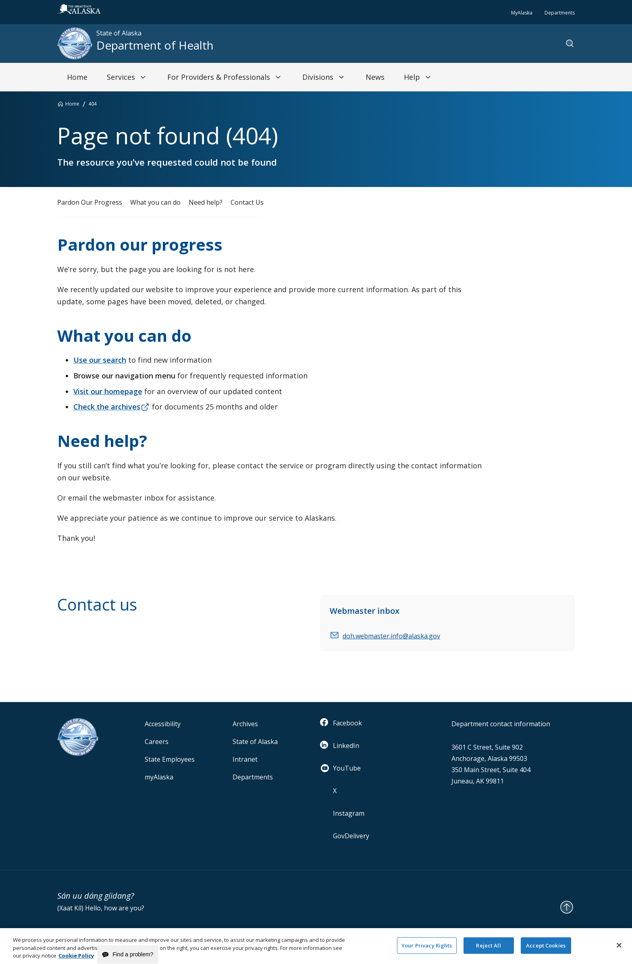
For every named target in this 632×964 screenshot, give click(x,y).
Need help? (205, 202)
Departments (560, 12)
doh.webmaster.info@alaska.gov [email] (391, 636)
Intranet (245, 759)
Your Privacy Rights (426, 949)
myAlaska (159, 777)
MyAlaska (521, 12)
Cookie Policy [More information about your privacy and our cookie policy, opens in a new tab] (76, 959)
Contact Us (247, 202)
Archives (245, 723)
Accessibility (163, 723)
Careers (156, 741)
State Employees (170, 759)
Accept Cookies (545, 949)
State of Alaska (255, 741)
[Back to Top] (567, 907)
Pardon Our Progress (89, 202)
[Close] (619, 949)
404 (93, 104)
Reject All (488, 949)
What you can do (155, 202)
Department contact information (500, 723)
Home (72, 103)
